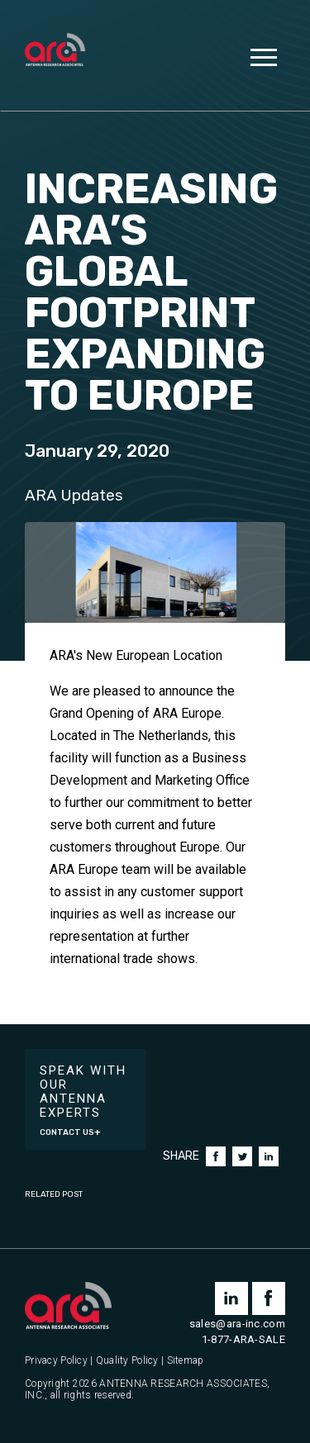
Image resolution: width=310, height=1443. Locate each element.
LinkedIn (269, 1156)
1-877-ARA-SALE (243, 1339)
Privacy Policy (56, 1360)
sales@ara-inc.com (237, 1323)
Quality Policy (127, 1360)
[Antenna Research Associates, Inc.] (55, 51)
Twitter (242, 1156)
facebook (268, 1298)
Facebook (216, 1156)
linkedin (231, 1298)
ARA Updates (74, 496)
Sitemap (185, 1360)
